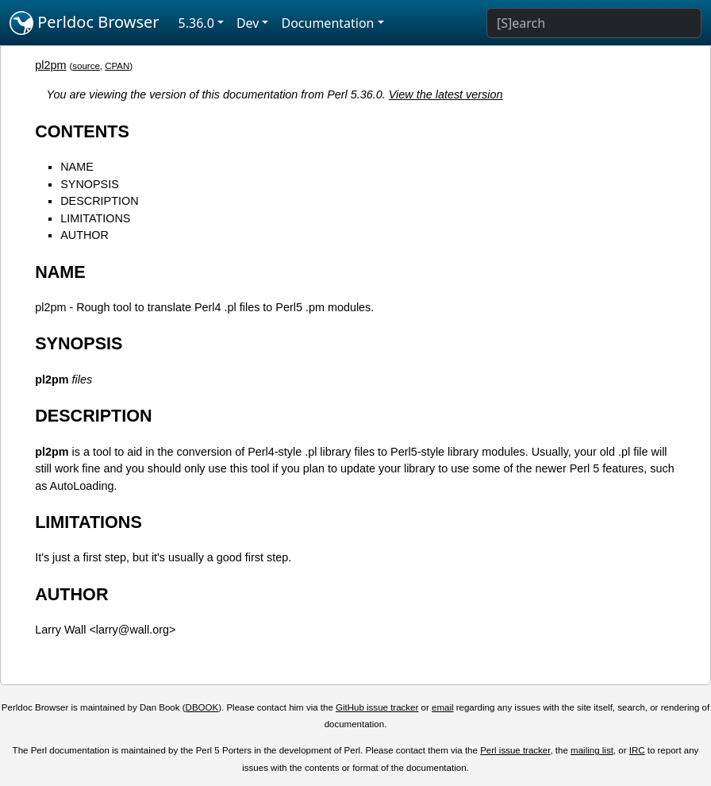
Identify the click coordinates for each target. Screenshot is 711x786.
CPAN (117, 66)
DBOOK (202, 707)
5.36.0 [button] (196, 23)
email (443, 707)
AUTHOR (84, 235)
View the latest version (446, 94)
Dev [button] (247, 23)
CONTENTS (82, 131)
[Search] (593, 23)
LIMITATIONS (95, 218)
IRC (637, 750)
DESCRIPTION (99, 201)
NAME (77, 166)
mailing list (592, 750)
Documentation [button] (327, 23)
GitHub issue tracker (377, 707)
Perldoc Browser (84, 23)
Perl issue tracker (515, 750)
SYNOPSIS (89, 184)
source (86, 66)
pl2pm (50, 65)
